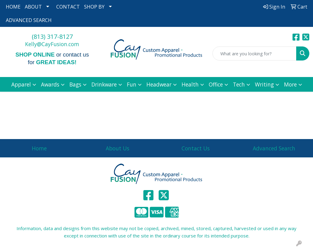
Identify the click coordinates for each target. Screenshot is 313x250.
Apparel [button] (21, 84)
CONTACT (68, 6)
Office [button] (216, 84)
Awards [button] (50, 84)
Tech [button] (239, 84)
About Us (117, 148)
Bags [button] (75, 84)
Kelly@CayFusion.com (52, 44)
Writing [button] (264, 84)
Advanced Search (274, 148)
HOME (13, 6)
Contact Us (196, 148)
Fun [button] (131, 84)
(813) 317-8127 (52, 36)
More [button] (290, 84)
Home (39, 148)
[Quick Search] (254, 53)
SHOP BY (94, 6)
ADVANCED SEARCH (29, 20)
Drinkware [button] (104, 84)
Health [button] (190, 84)
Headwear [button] (158, 84)
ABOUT (33, 6)
